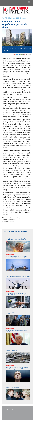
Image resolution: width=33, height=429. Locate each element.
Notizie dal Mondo (10, 18)
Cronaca (23, 18)
